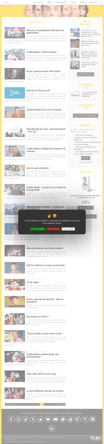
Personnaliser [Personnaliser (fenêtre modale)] (68, 229)
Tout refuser (53, 229)
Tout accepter (37, 229)
